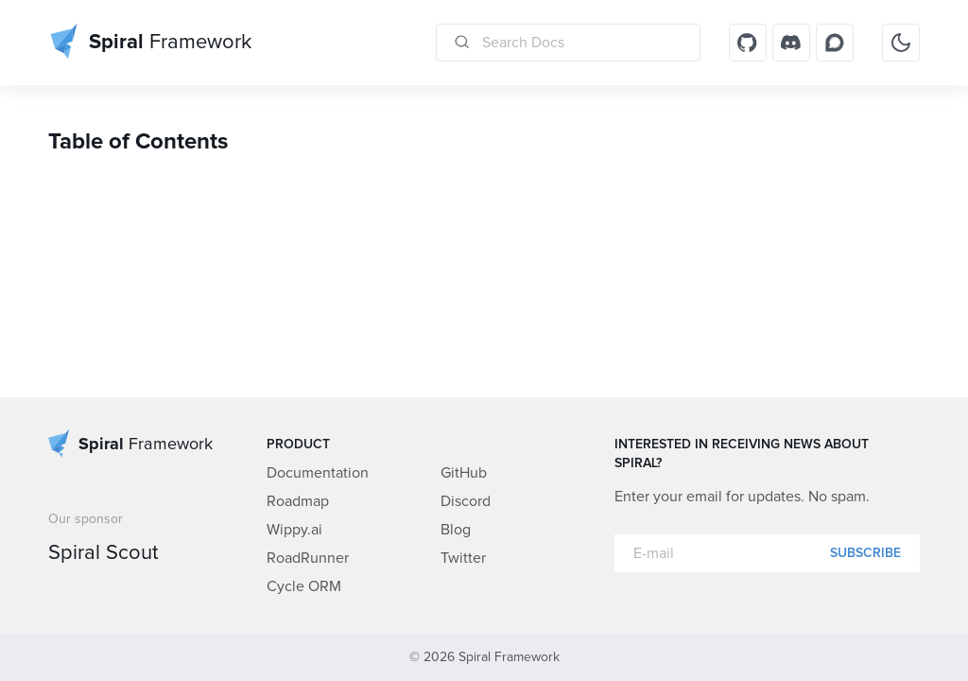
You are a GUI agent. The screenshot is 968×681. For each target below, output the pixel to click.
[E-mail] (767, 553)
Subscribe (865, 553)
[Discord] (791, 42)
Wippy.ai (294, 529)
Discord (466, 501)
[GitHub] (748, 42)
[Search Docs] (568, 42)
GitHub (464, 472)
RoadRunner (308, 558)
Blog (456, 529)
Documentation (318, 472)
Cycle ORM (304, 586)
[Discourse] (835, 42)
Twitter (463, 558)
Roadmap (298, 501)
